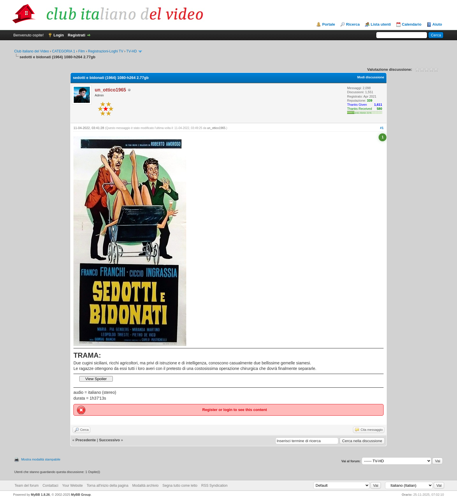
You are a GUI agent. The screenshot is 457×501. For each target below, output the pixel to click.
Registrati (76, 35)
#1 (382, 128)
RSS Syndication (214, 486)
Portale (328, 24)
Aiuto (437, 24)
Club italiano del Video (31, 51)
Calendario (411, 24)
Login (59, 35)
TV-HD (131, 51)
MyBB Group (81, 494)
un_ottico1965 (216, 128)
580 (379, 108)
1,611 (378, 104)
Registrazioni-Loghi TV (105, 51)
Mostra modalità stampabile (41, 459)
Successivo (109, 440)
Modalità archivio (145, 486)
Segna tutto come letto (179, 486)
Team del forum (27, 486)
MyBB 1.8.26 (40, 494)
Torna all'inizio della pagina (107, 486)
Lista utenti (381, 24)
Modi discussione (370, 77)
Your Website (72, 486)
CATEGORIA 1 (63, 51)
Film (81, 51)
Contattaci (50, 486)
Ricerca (353, 24)
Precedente (85, 440)
